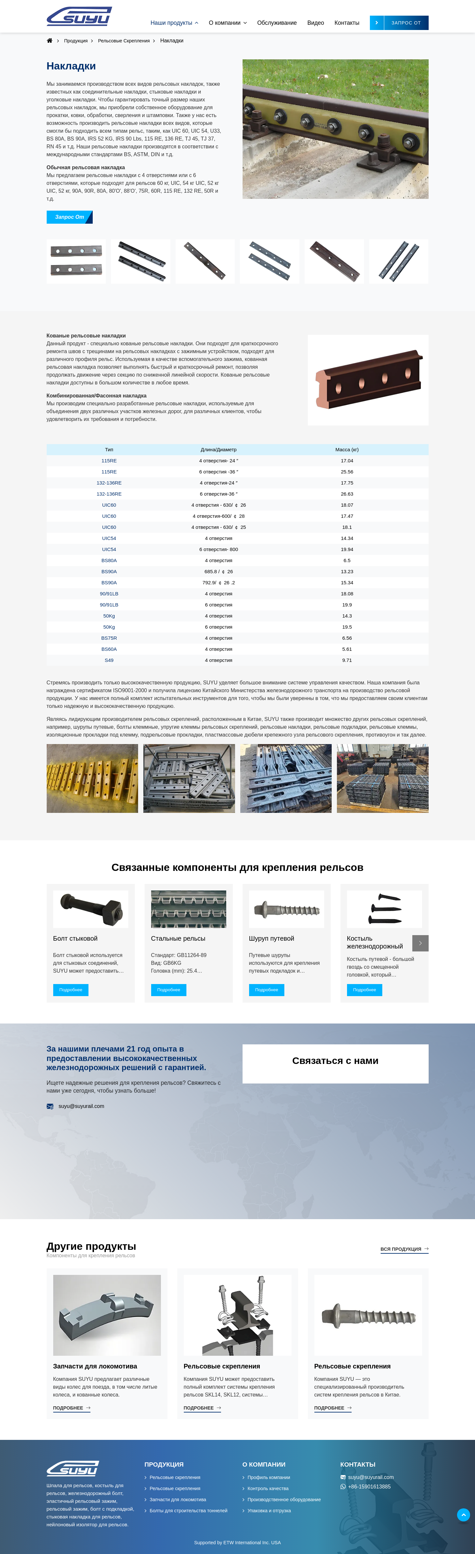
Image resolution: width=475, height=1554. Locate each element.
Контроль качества (268, 1488)
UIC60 (109, 505)
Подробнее (68, 1408)
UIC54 (109, 538)
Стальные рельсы (178, 938)
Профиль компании (269, 1477)
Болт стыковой (75, 938)
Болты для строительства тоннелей (189, 1510)
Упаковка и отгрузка (269, 1510)
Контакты (347, 23)
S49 (109, 660)
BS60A (109, 649)
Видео (315, 23)
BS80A (109, 560)
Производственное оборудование (284, 1499)
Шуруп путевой (271, 938)
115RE (109, 460)
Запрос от (69, 217)
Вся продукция (401, 1249)
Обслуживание (277, 23)
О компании (264, 1464)
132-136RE (109, 483)
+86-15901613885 (369, 1486)
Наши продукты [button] (171, 23)
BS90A (109, 571)
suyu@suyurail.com (81, 1106)
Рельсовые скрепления (124, 40)
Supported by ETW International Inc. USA (237, 1542)
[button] (420, 943)
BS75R (109, 638)
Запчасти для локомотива (95, 1366)
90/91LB (109, 593)
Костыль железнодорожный (375, 942)
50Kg (109, 616)
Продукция (76, 40)
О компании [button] (225, 23)
